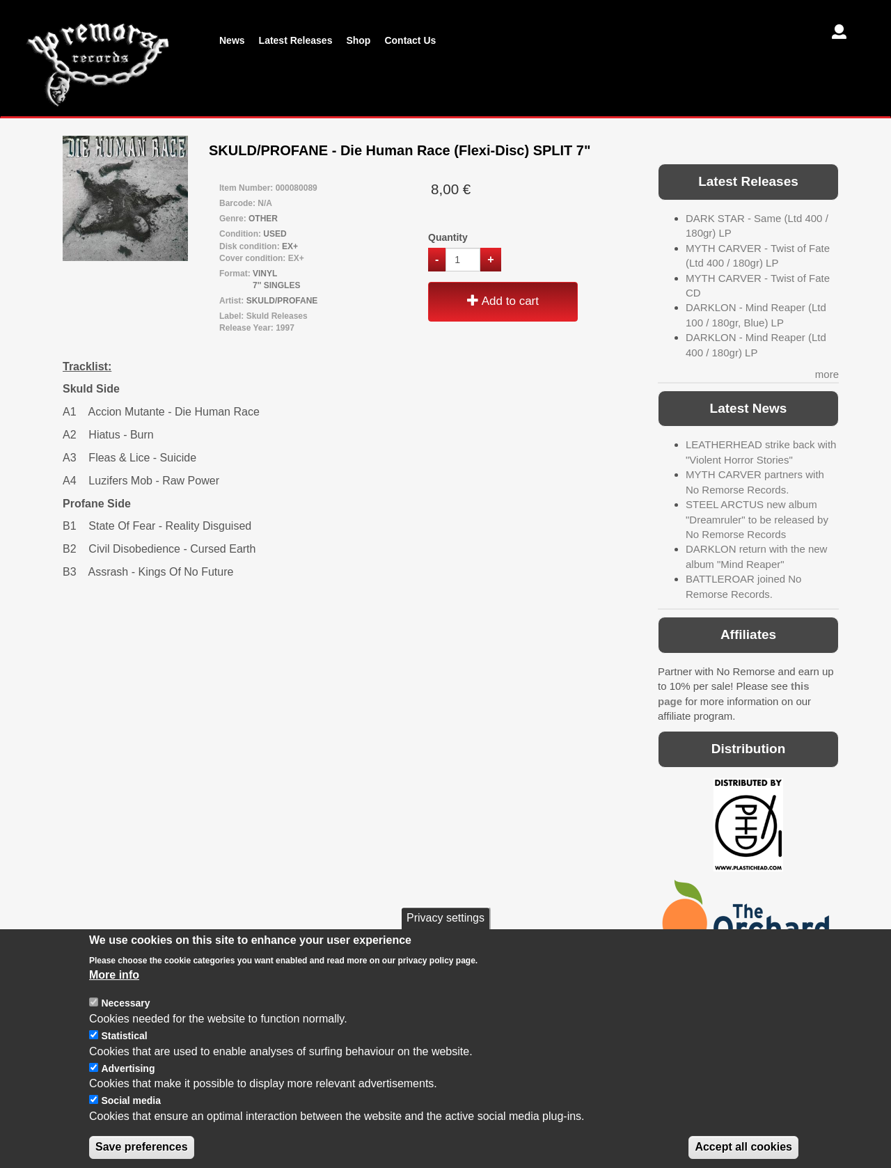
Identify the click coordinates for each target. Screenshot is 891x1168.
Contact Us (410, 40)
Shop (358, 40)
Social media (131, 1119)
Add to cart (503, 301)
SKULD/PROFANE (282, 301)
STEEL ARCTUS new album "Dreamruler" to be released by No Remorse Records (757, 519)
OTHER (263, 218)
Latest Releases (296, 40)
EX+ (290, 246)
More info (114, 994)
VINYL (265, 273)
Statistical (124, 1054)
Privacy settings (445, 936)
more (827, 374)
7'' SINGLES (276, 285)
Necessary (125, 1021)
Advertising (128, 1086)
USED (274, 234)
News (232, 40)
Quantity (448, 237)
